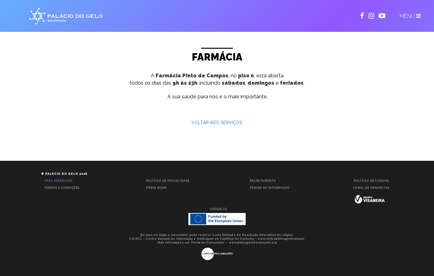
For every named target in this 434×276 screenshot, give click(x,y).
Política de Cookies (371, 180)
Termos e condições (62, 187)
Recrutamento (263, 180)
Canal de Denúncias (371, 187)
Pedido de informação (270, 187)
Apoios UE (218, 209)
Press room (156, 187)
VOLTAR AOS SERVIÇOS (217, 122)
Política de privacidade (168, 180)
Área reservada (58, 180)
